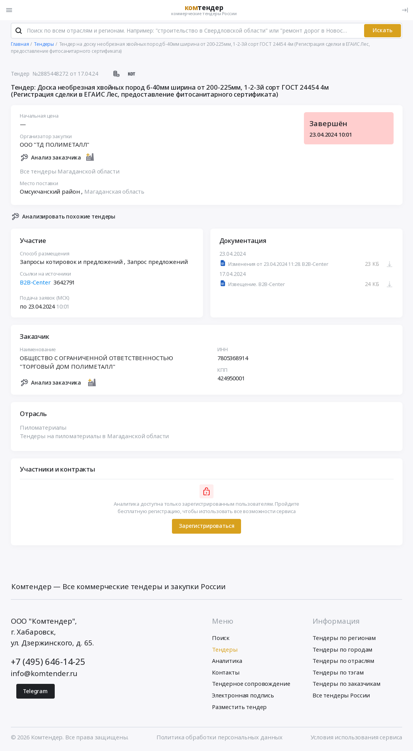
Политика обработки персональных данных (219, 737)
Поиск (220, 638)
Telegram (35, 691)
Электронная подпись (243, 695)
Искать (382, 31)
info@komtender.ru (44, 673)
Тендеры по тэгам (338, 672)
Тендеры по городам (342, 650)
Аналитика (227, 661)
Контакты (225, 672)
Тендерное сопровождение (251, 684)
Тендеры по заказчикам (346, 684)
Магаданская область (114, 192)
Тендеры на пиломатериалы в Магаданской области (94, 436)
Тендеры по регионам (344, 638)
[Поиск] (19, 31)
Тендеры (225, 650)
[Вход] (405, 10)
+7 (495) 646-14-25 (48, 662)
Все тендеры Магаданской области (69, 171)
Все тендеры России (341, 695)
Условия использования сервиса (357, 737)
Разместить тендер (239, 707)
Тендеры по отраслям (343, 661)
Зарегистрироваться (206, 526)
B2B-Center (35, 282)
